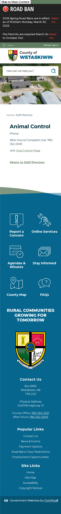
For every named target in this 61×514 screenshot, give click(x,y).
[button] (53, 71)
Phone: (14, 133)
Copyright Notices (30, 488)
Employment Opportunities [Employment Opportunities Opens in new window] (30, 457)
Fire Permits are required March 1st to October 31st (30, 36)
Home (10, 115)
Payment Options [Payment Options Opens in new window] (30, 446)
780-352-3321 (40, 413)
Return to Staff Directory (27, 162)
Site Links (30, 465)
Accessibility (30, 482)
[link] (51, 45)
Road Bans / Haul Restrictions (31, 451)
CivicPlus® (51, 500)
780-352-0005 (38, 417)
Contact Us (30, 436)
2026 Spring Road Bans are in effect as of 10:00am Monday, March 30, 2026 (30, 22)
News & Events (30, 441)
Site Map (30, 477)
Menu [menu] (10, 45)
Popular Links (30, 429)
